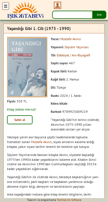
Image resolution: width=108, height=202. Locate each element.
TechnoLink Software (69, 200)
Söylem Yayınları (77, 47)
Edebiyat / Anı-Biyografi (73, 55)
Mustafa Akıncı (70, 39)
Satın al (19, 120)
